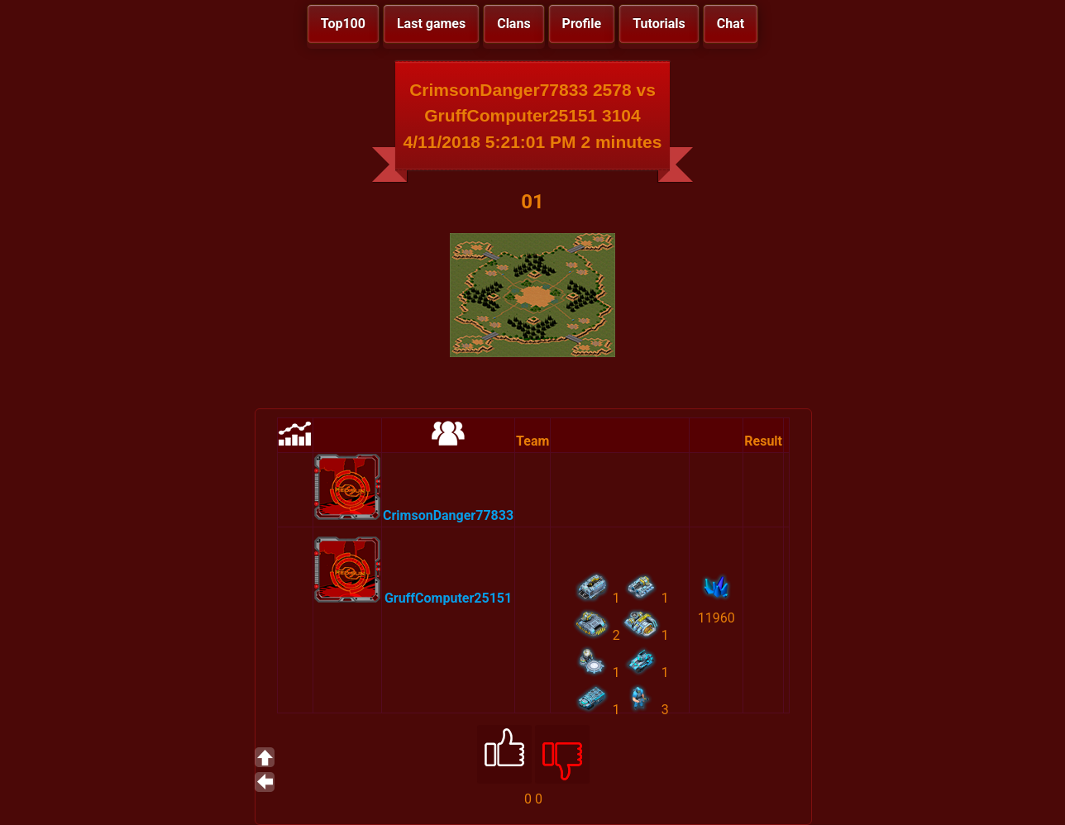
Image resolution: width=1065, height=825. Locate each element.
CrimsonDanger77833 (448, 515)
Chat (730, 23)
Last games (431, 23)
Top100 (343, 23)
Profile (582, 23)
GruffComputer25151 (448, 598)
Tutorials (659, 23)
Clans (513, 23)
